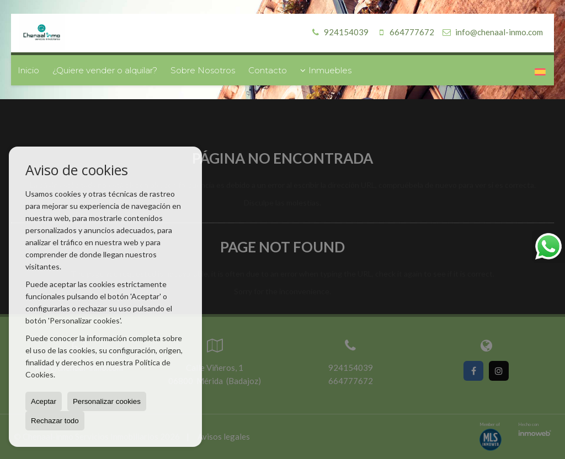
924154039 (338, 32)
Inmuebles (325, 70)
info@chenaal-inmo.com (499, 32)
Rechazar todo (55, 421)
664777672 (404, 32)
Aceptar (43, 401)
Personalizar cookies (107, 401)
